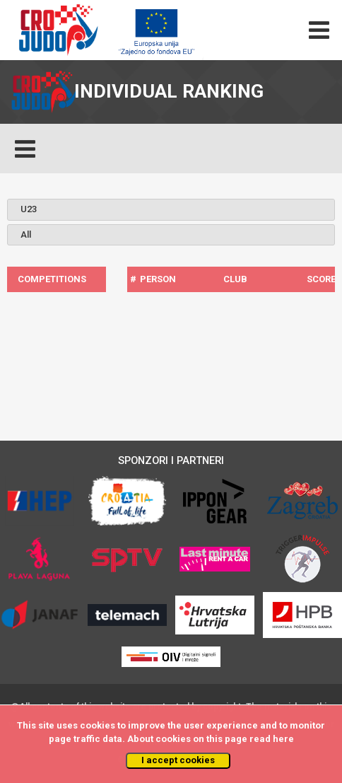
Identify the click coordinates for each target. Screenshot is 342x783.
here (283, 738)
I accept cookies (178, 760)
